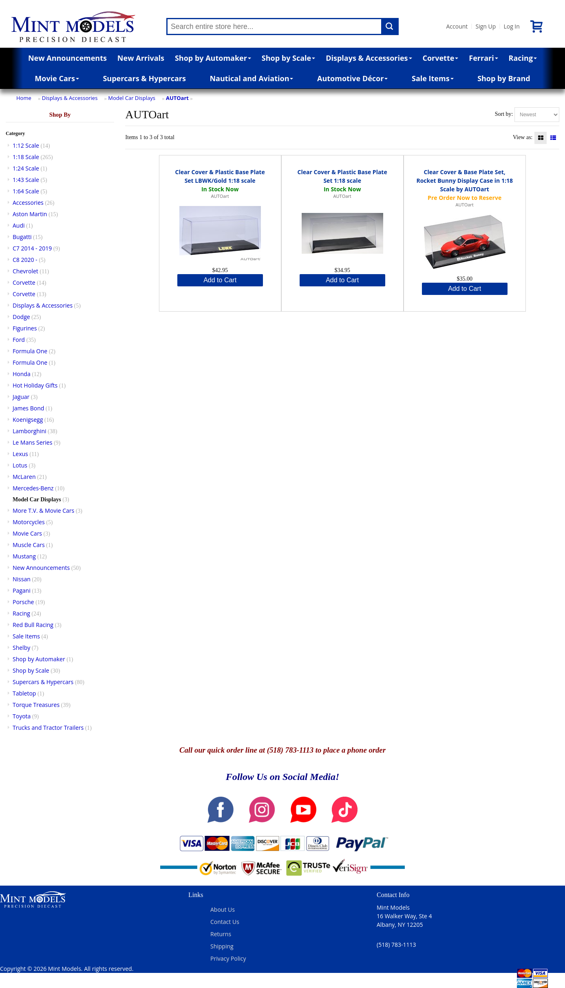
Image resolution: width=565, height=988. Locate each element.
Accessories (28, 202)
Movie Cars (57, 78)
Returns (220, 934)
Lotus (20, 465)
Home (23, 98)
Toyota (22, 716)
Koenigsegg (28, 419)
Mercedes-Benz (33, 488)
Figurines (25, 328)
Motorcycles (29, 522)
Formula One (30, 351)
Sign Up (485, 26)
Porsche (23, 602)
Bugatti (22, 237)
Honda (22, 374)
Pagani (22, 590)
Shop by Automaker (213, 58)
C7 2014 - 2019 (32, 248)
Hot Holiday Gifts (35, 385)
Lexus (20, 454)
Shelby (21, 647)
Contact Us (224, 922)
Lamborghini (29, 431)
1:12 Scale (26, 145)
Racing (523, 58)
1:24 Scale (26, 168)
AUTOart (177, 98)
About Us (222, 909)
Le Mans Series (32, 442)
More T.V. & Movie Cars (43, 510)
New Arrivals (140, 58)
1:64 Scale (26, 191)
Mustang (24, 556)
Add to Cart (219, 280)
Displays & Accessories (369, 58)
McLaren (24, 477)
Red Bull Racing (33, 625)
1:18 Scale (26, 157)
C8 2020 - (25, 260)
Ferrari (483, 58)
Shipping (222, 946)
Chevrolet (25, 271)
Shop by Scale (288, 58)
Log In (511, 26)
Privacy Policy (228, 958)
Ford (19, 339)
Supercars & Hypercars (144, 78)
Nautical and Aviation (251, 78)
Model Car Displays (131, 98)
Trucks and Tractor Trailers (48, 727)
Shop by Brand (503, 78)
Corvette (440, 58)
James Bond (28, 408)
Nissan (22, 579)
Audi (19, 225)
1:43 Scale (26, 180)
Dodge (21, 317)
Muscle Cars (29, 545)
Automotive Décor (352, 78)
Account (457, 26)
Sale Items (433, 78)
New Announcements (67, 58)
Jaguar (21, 397)
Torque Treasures (36, 705)
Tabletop (24, 693)
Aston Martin (30, 214)
